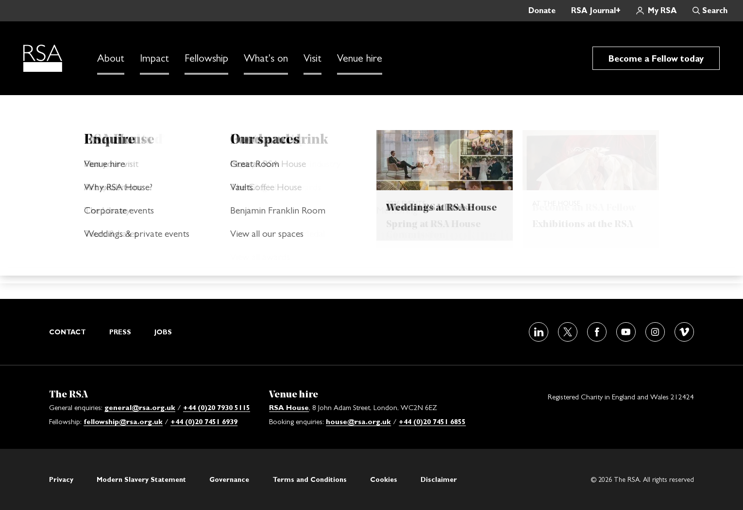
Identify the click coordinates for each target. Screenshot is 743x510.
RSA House (289, 407)
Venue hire (359, 58)
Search (714, 10)
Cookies (383, 479)
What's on (266, 58)
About (110, 58)
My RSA (662, 10)
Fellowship (206, 58)
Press (120, 332)
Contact (67, 332)
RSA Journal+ (596, 10)
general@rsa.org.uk (139, 407)
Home (89, 109)
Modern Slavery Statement (141, 479)
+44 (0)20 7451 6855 (432, 421)
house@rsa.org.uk (358, 421)
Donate (542, 10)
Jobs (163, 332)
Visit (312, 58)
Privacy (61, 479)
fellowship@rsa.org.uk (123, 421)
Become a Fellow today (656, 58)
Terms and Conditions (309, 479)
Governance (229, 479)
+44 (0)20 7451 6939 (203, 421)
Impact (154, 58)
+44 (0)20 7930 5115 (216, 407)
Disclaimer (439, 479)
